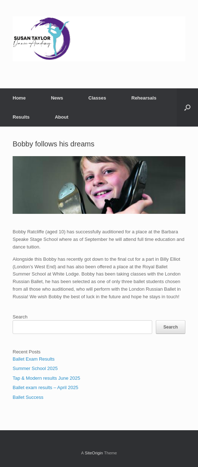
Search (20, 317)
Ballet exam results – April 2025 (45, 387)
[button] (187, 107)
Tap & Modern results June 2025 (46, 378)
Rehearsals (143, 98)
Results (21, 117)
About (62, 117)
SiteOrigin (94, 453)
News (57, 98)
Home (19, 98)
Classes (97, 98)
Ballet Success (28, 397)
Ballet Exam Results (33, 359)
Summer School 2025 (35, 368)
